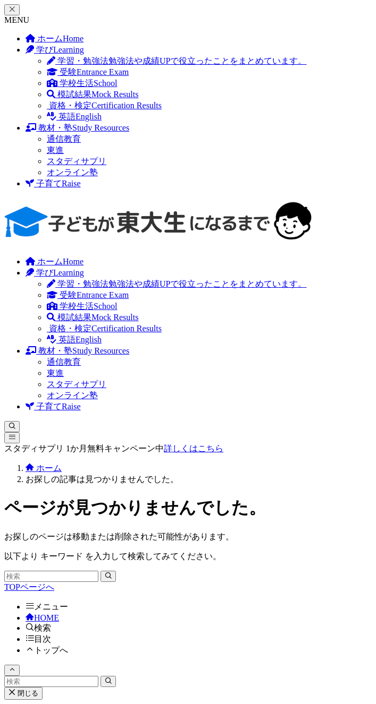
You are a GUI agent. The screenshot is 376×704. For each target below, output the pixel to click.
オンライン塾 (72, 172)
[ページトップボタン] (12, 670)
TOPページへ (29, 586)
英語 (74, 116)
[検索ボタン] (12, 426)
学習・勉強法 (176, 60)
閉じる (23, 693)
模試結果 (92, 94)
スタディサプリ (76, 161)
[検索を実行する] (108, 576)
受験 (88, 71)
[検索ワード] (51, 576)
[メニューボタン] (12, 437)
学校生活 (82, 83)
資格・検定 (104, 105)
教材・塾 (77, 127)
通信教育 (64, 138)
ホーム (54, 38)
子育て (53, 183)
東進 (55, 149)
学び (55, 49)
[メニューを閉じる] (12, 9)
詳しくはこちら (193, 448)
